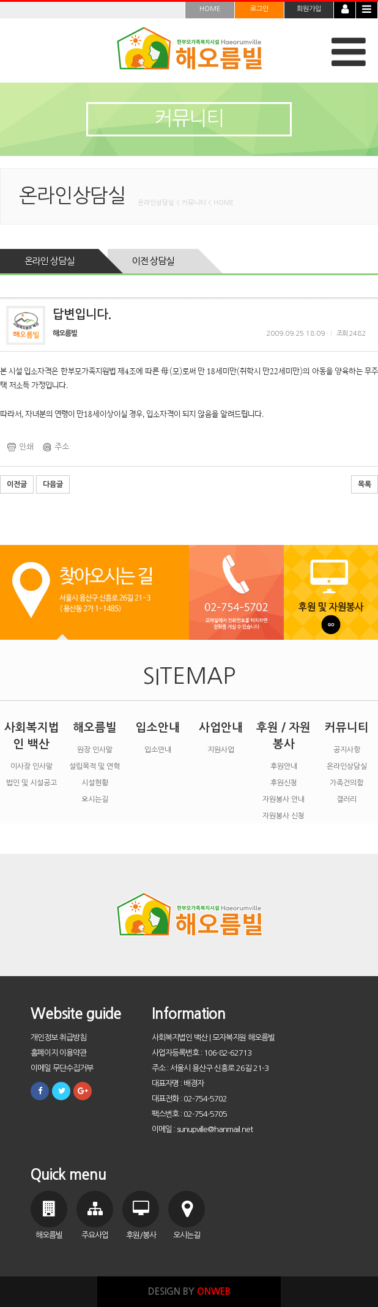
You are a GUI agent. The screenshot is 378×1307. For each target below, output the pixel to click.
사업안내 (221, 727)
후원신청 (283, 783)
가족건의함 (346, 783)
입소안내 (158, 727)
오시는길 (94, 799)
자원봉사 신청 (283, 816)
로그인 (259, 9)
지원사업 (220, 749)
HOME (209, 9)
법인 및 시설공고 (31, 783)
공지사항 (346, 749)
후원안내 (283, 766)
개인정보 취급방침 (58, 1038)
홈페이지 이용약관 (58, 1053)
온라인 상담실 (49, 260)
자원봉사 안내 (283, 799)
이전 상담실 (153, 260)
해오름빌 (95, 727)
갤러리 (346, 799)
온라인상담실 (347, 766)
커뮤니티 (347, 727)
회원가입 (309, 9)
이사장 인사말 (31, 766)
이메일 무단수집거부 (62, 1068)
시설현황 (94, 783)
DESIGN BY (189, 1291)
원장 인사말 (95, 749)
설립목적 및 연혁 (94, 766)
